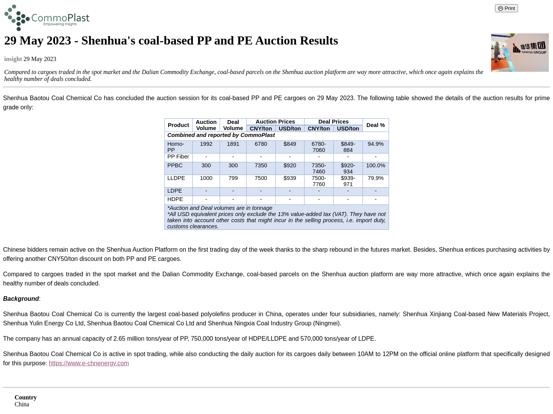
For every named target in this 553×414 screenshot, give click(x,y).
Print (506, 8)
